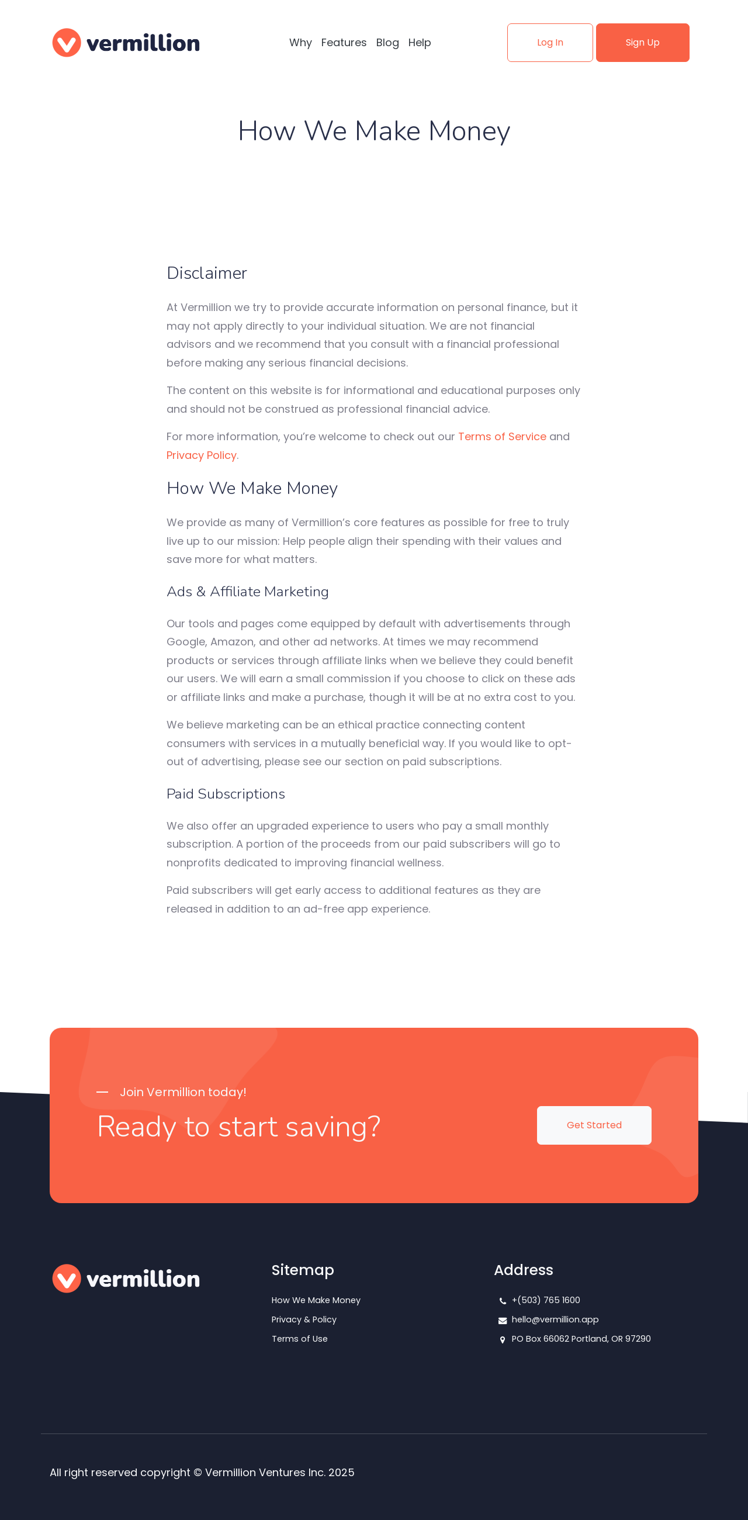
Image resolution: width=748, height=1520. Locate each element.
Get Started (594, 1125)
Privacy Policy (202, 455)
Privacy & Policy (304, 1319)
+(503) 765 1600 (546, 1300)
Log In (550, 42)
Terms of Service (502, 436)
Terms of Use (300, 1339)
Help (419, 42)
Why (300, 42)
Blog (387, 42)
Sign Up (643, 42)
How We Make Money (316, 1300)
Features (344, 42)
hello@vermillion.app (555, 1319)
